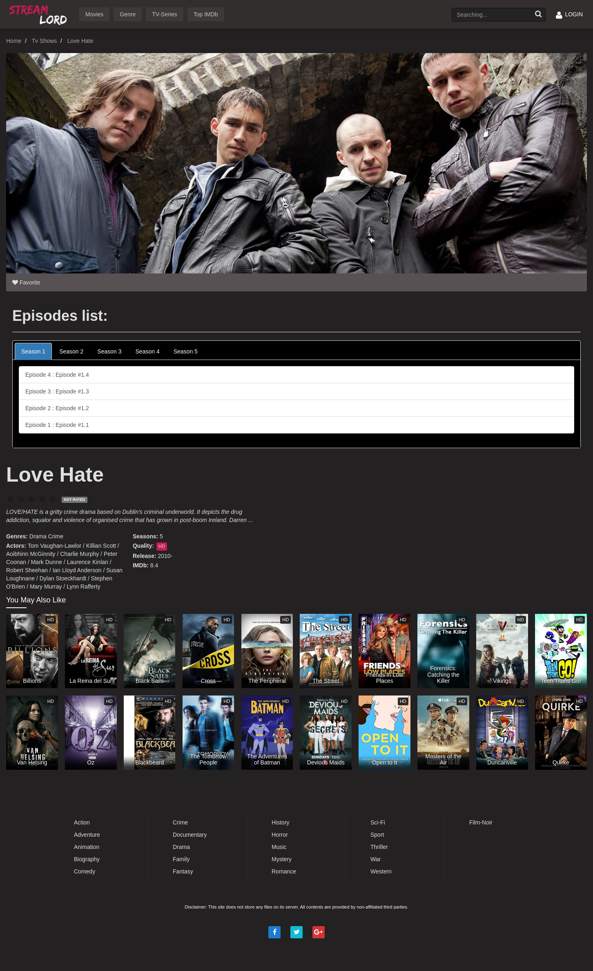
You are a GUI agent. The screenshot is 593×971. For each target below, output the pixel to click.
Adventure (87, 834)
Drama (38, 536)
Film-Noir (481, 822)
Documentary (190, 834)
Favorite (26, 282)
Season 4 (148, 351)
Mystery (282, 859)
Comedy (84, 871)
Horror (280, 834)
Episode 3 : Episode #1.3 (57, 391)
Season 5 (186, 351)
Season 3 (109, 351)
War (375, 859)
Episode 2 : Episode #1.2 (57, 408)
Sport (377, 834)
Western (381, 871)
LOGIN (569, 14)
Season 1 (33, 351)
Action (82, 822)
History (281, 822)
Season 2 (71, 351)
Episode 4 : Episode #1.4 (57, 374)
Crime (55, 536)
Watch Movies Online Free (39, 13)
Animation (86, 847)
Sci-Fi (377, 822)
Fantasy (183, 871)
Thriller (379, 847)
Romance (284, 871)
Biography (87, 859)
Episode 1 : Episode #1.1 (57, 425)
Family (181, 859)
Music (279, 847)
